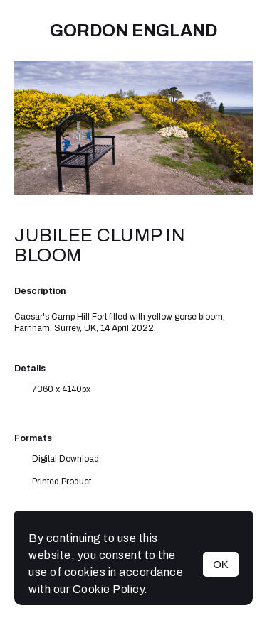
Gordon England (133, 30)
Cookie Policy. (110, 589)
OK (221, 564)
